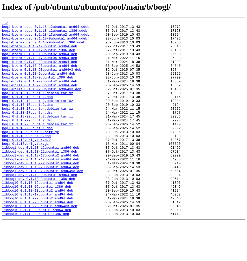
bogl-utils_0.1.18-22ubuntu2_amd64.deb (39, 93)
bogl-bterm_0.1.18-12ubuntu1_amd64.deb (39, 51)
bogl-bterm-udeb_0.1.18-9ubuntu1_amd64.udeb (44, 42)
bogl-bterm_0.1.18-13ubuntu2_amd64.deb (39, 60)
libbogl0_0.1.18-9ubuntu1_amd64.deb (36, 248)
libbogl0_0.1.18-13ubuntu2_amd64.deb (37, 224)
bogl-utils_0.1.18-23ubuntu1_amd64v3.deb (41, 103)
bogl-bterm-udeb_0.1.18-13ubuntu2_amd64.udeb (45, 37)
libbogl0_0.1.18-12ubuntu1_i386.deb (36, 220)
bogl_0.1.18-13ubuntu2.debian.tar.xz (37, 117)
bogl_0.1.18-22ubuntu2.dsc (27, 140)
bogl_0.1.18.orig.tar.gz (25, 168)
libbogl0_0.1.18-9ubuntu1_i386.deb (35, 252)
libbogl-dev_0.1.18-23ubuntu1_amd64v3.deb (42, 201)
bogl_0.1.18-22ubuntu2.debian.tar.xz (37, 135)
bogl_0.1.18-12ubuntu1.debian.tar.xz (37, 107)
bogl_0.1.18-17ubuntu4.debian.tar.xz (37, 126)
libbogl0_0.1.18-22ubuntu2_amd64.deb (37, 234)
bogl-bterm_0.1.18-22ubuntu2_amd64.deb (39, 70)
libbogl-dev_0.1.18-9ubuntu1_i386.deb (38, 210)
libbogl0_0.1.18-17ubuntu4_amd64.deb (37, 229)
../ (5, 23)
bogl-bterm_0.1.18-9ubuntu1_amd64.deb (38, 84)
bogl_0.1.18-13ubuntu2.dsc (27, 121)
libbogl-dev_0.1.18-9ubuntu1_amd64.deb (39, 206)
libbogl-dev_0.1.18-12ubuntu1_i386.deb (39, 177)
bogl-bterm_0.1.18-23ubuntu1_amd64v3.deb (41, 79)
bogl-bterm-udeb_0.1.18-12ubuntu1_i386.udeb (44, 32)
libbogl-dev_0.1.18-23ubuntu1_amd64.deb (40, 196)
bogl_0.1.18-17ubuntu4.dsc (27, 131)
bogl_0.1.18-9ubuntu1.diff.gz (30, 154)
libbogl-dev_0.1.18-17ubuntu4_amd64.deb (40, 187)
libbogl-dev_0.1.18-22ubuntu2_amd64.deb (40, 192)
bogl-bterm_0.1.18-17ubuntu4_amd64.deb (39, 65)
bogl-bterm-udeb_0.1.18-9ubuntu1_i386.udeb (43, 46)
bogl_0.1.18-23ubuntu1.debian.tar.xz (37, 145)
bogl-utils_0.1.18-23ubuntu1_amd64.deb (39, 98)
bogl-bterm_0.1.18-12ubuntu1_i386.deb (38, 56)
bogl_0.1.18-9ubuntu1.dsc (26, 159)
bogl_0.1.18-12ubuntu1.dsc (27, 112)
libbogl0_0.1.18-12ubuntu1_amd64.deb (37, 215)
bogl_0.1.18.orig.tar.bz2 (26, 163)
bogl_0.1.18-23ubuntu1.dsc (27, 149)
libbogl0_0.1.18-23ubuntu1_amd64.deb (37, 238)
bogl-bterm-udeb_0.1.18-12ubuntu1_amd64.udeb (45, 28)
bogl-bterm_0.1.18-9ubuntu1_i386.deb (37, 89)
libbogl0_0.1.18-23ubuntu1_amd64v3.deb (39, 243)
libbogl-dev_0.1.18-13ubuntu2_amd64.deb (40, 182)
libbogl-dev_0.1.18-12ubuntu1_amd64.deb (40, 173)
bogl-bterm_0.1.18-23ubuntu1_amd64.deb (39, 75)
